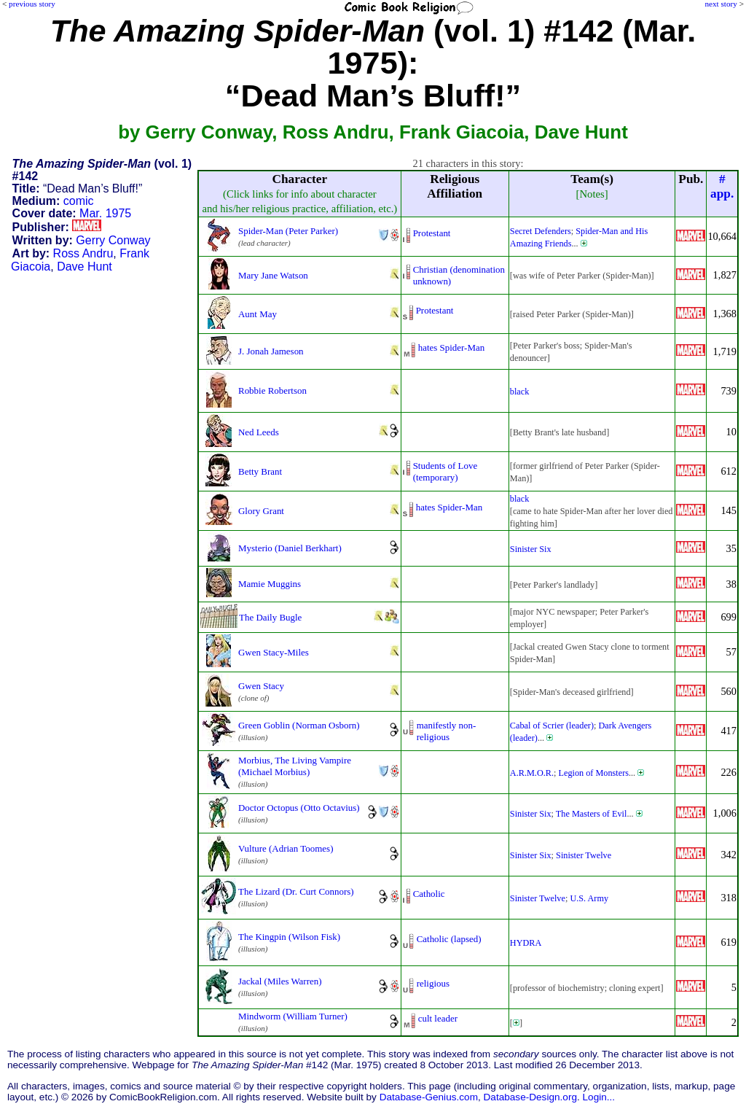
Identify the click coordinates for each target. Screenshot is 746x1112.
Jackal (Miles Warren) (280, 981)
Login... (599, 1097)
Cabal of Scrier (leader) (552, 725)
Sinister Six (530, 549)
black (520, 391)
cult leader (438, 1018)
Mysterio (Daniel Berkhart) (290, 548)
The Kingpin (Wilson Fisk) (289, 936)
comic (78, 201)
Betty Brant (260, 471)
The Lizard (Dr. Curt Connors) (296, 891)
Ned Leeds (258, 432)
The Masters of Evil (591, 814)
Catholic (429, 893)
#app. (722, 186)
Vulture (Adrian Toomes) (285, 848)
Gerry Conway (113, 240)
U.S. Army (589, 898)
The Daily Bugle (270, 617)
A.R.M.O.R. (532, 773)
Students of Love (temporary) (445, 471)
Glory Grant (261, 510)
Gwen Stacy (261, 685)
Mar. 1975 (105, 213)
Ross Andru (83, 253)
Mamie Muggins (269, 583)
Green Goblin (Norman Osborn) (299, 725)
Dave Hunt (84, 266)
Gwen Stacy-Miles (273, 652)
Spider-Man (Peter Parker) (288, 230)
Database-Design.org (530, 1097)
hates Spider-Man (451, 347)
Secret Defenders (540, 231)
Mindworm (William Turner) (293, 1016)
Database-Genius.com (429, 1097)
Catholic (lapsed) (449, 938)
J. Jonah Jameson (271, 351)
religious (433, 983)
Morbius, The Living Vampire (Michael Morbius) (294, 766)
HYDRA (526, 943)
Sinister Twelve (583, 855)
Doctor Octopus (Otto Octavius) (299, 807)
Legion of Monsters (593, 773)
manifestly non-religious (446, 731)
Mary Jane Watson (273, 275)
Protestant (432, 233)
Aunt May (257, 313)
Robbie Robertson (272, 390)
